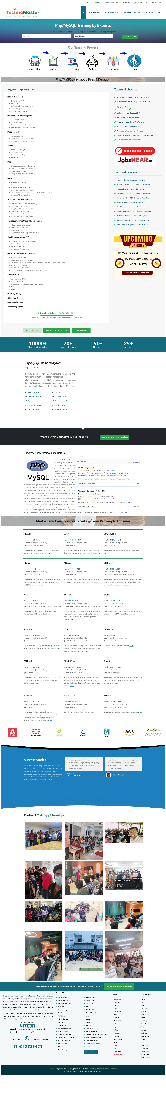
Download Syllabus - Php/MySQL (56, 313)
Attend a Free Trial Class (56, 331)
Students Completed (37, 347)
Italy (142, 1027)
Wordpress (61, 1022)
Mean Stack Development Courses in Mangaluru (134, 211)
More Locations (118, 1054)
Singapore (144, 1048)
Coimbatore (117, 1011)
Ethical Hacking (90, 997)
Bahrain (143, 1011)
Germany (144, 1020)
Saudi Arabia (145, 1045)
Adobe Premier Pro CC (65, 1003)
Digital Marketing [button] (111, 12)
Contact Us (114, 1069)
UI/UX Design (90, 1028)
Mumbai (116, 1036)
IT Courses (98, 347)
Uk (142, 1002)
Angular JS (61, 1006)
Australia (144, 1008)
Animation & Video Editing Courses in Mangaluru (134, 220)
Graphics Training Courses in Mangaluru (131, 202)
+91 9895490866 (34, 540)
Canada (143, 1014)
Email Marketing (63, 1031)
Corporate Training (103, 1069)
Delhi (115, 1014)
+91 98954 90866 (157, 3)
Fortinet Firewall (91, 1013)
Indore (116, 1024)
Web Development (92, 1040)
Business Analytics (63, 1010)
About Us (52, 1069)
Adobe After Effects (64, 1000)
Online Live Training (89, 1069)
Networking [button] (126, 12)
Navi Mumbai (118, 1039)
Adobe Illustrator (63, 997)
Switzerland (145, 1054)
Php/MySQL (89, 1003)
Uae (142, 1005)
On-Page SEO (62, 1025)
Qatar (143, 1042)
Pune (115, 1045)
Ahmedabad (117, 999)
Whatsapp (126, 3)
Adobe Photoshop (63, 1019)
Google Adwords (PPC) (65, 1034)
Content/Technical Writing (66, 1037)
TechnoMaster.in (39, 1032)
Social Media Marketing (65, 1028)
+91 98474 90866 (75, 667)
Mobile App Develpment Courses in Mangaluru (133, 184)
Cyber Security (62, 1050)
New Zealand (145, 1036)
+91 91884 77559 (141, 3)
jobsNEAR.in (147, 135)
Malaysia (144, 1033)
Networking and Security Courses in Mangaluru (133, 193)
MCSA (88, 1022)
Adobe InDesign (63, 1043)
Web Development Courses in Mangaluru (131, 180)
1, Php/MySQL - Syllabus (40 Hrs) (20, 89)
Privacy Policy (68, 1069)
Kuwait (143, 1030)
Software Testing (91, 1031)
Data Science (62, 1013)
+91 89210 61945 (75, 540)
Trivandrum (117, 1051)
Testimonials (78, 1069)
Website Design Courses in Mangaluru (130, 189)
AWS (87, 1006)
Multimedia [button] (138, 12)
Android (88, 1025)
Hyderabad (117, 1020)
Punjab (116, 1048)
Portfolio (150, 12)
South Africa (145, 1051)
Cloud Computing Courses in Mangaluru (131, 207)
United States (145, 1057)
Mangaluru (117, 1033)
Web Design (89, 1047)
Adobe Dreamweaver (64, 1047)
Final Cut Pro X (62, 1016)
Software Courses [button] (94, 12)
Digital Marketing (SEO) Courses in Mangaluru (133, 198)
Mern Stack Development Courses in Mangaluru (134, 225)
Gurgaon (116, 1017)
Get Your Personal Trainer (114, 437)
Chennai (116, 1005)
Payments (59, 1069)
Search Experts (130, 37)
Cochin (116, 1008)
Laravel (88, 1016)
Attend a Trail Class (111, 3)
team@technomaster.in (21, 1032)
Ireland (143, 1024)
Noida (115, 1042)
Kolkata (116, 1030)
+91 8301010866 (34, 569)
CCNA (88, 1019)
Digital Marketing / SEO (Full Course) (97, 1034)
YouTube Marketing (64, 1040)
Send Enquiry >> (81, 331)
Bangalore (117, 1002)
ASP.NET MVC (90, 1010)
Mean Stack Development (94, 1037)
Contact (160, 12)
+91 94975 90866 (75, 601)
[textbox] (46, 36)
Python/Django (90, 1000)
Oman (143, 1039)
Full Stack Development (93, 1043)
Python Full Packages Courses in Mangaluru (132, 216)
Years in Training (68, 347)
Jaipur (116, 1027)
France (143, 1017)
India (143, 999)
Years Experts (128, 347)
